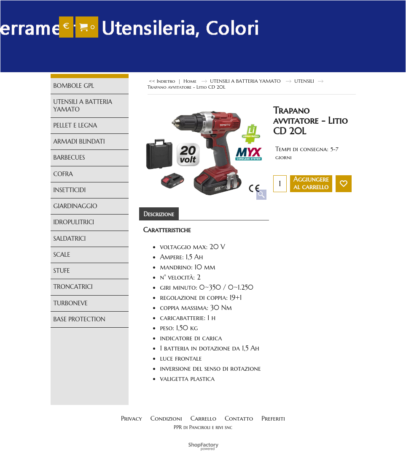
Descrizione (159, 214)
